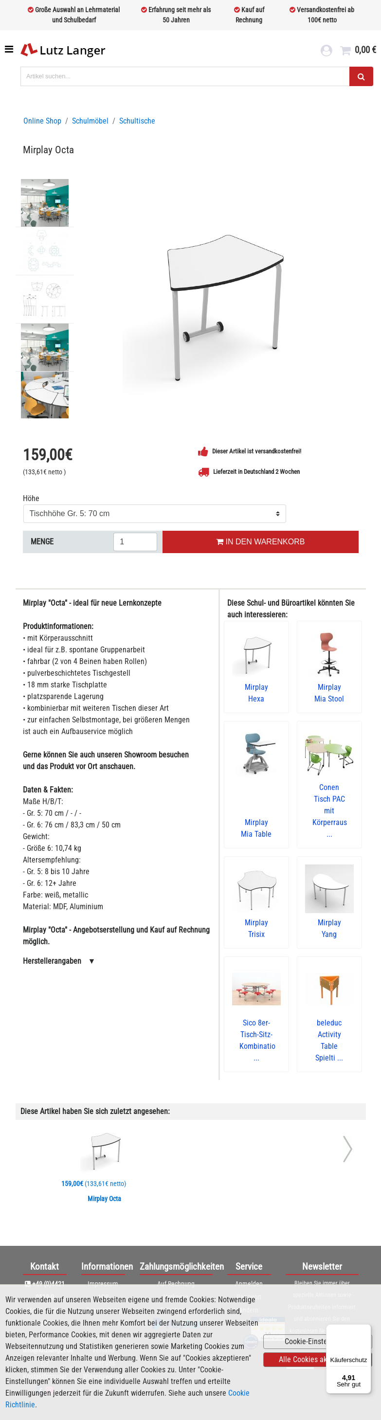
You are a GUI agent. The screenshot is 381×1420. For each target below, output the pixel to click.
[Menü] (365, 1330)
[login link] (326, 51)
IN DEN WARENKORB (260, 542)
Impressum (103, 1284)
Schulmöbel (90, 121)
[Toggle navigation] (9, 49)
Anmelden (249, 1284)
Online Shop (42, 121)
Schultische (137, 121)
